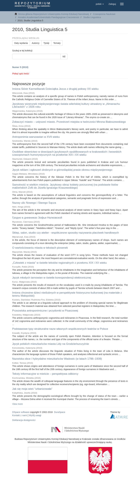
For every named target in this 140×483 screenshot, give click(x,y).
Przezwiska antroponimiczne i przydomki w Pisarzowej (45, 310)
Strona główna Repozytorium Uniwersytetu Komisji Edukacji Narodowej (53, 14)
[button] (99, 4)
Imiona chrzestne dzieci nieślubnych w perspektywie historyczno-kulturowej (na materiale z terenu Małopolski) (67, 294)
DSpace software (20, 412)
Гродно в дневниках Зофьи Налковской (37, 217)
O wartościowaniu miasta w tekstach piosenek (40, 247)
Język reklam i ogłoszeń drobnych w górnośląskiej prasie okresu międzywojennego (62, 169)
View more (17, 404)
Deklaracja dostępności (23, 420)
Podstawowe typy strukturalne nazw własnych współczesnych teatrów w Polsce (60, 328)
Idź (64, 56)
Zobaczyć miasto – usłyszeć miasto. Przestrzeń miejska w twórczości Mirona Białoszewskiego (69, 121)
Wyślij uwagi (35, 415)
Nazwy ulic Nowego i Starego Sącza (34, 202)
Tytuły (46, 43)
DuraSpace (59, 412)
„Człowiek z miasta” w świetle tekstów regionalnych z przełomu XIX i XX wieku (59, 262)
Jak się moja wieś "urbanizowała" (32, 388)
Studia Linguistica (92, 17)
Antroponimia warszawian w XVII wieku (36, 136)
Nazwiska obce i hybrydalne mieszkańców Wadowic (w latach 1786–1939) (57, 358)
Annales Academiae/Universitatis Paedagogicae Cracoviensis (48, 17)
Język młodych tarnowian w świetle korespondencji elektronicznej (51, 277)
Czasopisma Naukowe (104, 14)
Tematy (57, 43)
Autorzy (35, 43)
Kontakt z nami (19, 415)
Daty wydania (21, 43)
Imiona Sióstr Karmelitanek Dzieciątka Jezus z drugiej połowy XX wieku (55, 88)
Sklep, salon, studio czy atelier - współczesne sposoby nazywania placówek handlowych (65, 232)
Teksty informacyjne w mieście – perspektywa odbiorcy (45, 373)
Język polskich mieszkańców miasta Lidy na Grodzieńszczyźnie (50, 343)
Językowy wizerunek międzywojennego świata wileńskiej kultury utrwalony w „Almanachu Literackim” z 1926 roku (66, 105)
